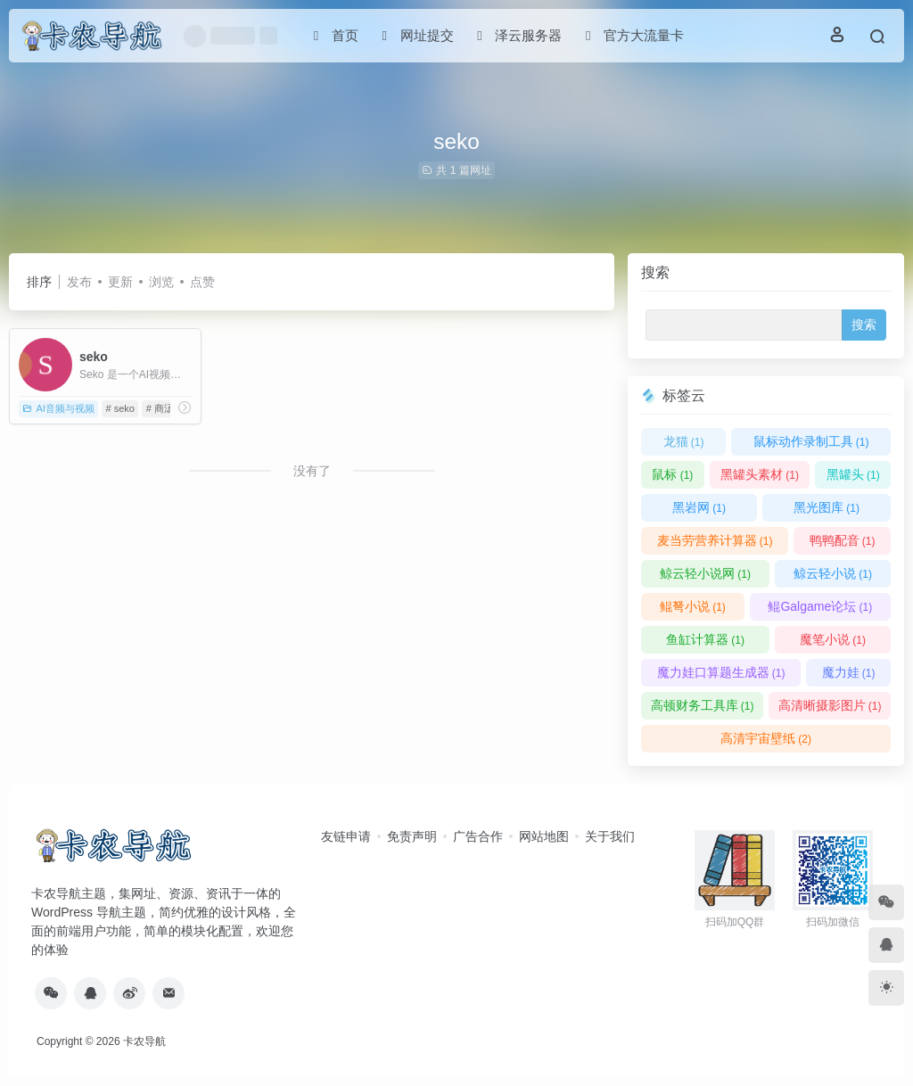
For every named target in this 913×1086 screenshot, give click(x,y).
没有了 (312, 471)
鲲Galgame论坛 (820, 606)
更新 (120, 282)
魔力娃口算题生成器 (721, 672)
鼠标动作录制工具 (811, 441)
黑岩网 (699, 507)
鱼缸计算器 (705, 639)
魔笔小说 (833, 639)
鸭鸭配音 (843, 540)
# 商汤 (160, 408)
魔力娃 (849, 672)
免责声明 (412, 836)
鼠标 (672, 474)
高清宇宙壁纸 (765, 738)
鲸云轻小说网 (705, 573)
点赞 (202, 282)
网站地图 (544, 836)
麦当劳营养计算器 (715, 540)
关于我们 (610, 836)
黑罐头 (853, 474)
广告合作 (478, 836)
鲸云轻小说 (833, 573)
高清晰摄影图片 (830, 705)
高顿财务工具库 (702, 705)
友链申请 (346, 836)
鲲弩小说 (693, 606)
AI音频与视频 (58, 408)
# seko (120, 408)
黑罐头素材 (759, 474)
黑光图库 (827, 507)
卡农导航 (144, 1041)
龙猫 (683, 441)
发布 (79, 282)
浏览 (161, 282)
